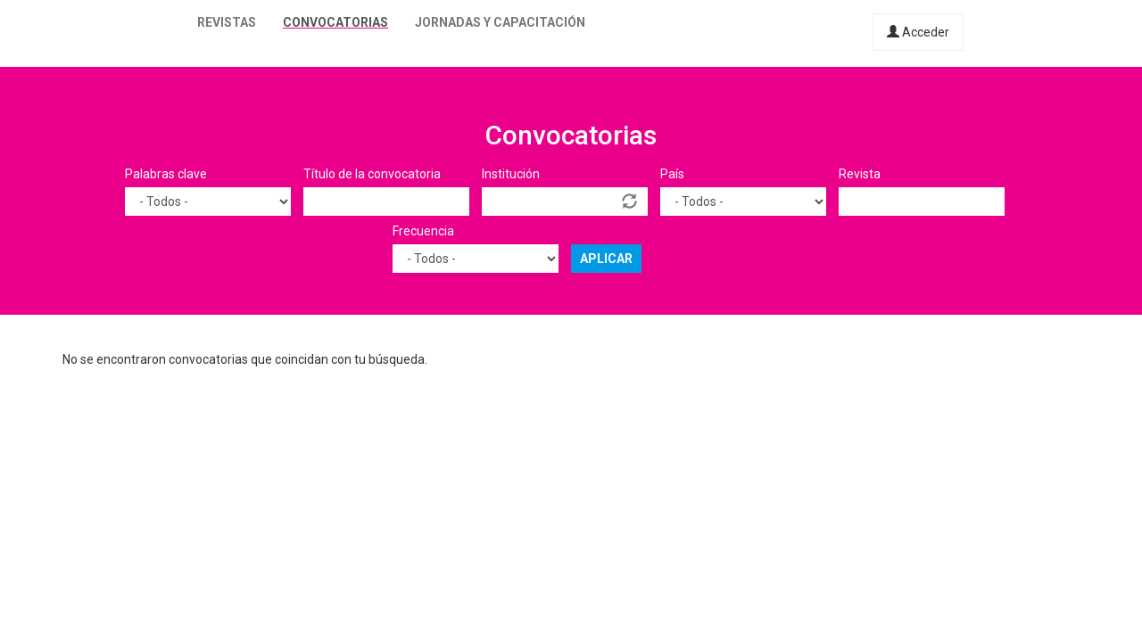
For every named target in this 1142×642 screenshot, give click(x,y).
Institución (511, 174)
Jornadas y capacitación (500, 22)
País (672, 174)
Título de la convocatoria (372, 174)
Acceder (918, 32)
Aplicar (606, 258)
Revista (860, 174)
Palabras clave (166, 174)
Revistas (226, 22)
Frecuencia (423, 231)
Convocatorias (335, 22)
